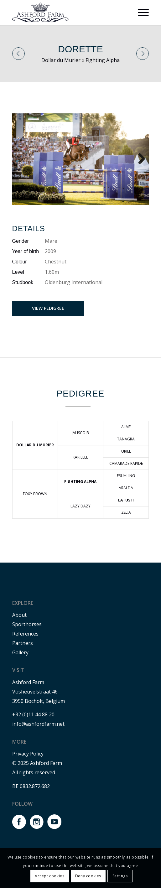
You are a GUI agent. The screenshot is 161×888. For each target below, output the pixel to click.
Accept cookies (49, 876)
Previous (18, 53)
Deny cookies (88, 876)
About (19, 614)
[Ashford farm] (67, 12)
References (25, 633)
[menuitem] (140, 12)
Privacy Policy (28, 753)
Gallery (20, 652)
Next (142, 53)
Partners (22, 643)
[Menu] (140, 12)
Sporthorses (27, 624)
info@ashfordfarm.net (38, 723)
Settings (120, 876)
